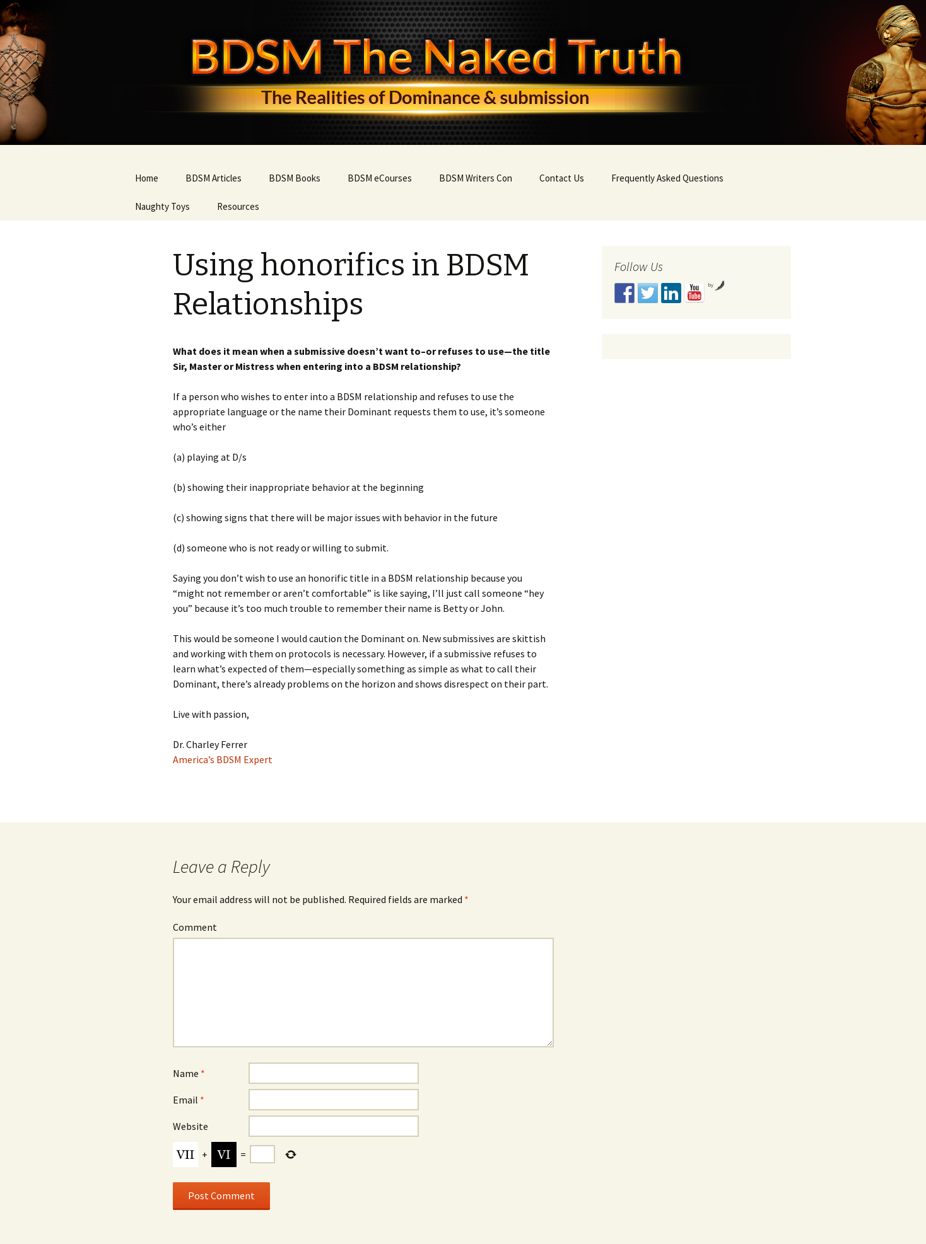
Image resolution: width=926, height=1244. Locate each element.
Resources (238, 206)
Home (146, 178)
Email (188, 1099)
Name (189, 1073)
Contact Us (561, 178)
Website (190, 1126)
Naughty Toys (162, 206)
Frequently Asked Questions (667, 178)
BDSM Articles (213, 178)
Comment (195, 927)
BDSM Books (294, 178)
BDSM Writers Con (475, 178)
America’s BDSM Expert (223, 759)
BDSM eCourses (380, 178)
